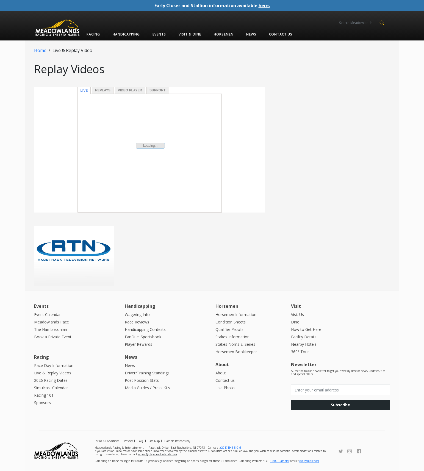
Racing (93, 34)
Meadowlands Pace (51, 321)
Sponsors (42, 402)
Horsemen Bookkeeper (236, 351)
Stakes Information (232, 336)
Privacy (128, 440)
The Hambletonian (50, 329)
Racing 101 (44, 395)
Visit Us (297, 314)
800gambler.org (309, 460)
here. (264, 5)
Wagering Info (137, 314)
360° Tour (300, 351)
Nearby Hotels (304, 344)
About (220, 372)
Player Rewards (138, 344)
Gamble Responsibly (177, 440)
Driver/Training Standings (147, 372)
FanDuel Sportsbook (143, 336)
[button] (382, 22)
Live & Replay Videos (52, 372)
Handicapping (126, 34)
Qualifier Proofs (229, 329)
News (251, 34)
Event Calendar (47, 314)
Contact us (280, 34)
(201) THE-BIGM (230, 447)
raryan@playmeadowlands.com (157, 454)
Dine (295, 321)
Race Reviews (137, 321)
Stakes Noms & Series (235, 344)
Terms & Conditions (107, 440)
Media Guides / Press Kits (147, 387)
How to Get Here (306, 329)
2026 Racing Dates (51, 380)
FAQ (140, 440)
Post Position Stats (142, 380)
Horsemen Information (235, 314)
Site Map (154, 440)
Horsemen (223, 34)
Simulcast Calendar (51, 387)
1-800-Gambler (279, 460)
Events (159, 34)
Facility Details (304, 336)
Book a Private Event (52, 336)
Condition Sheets (230, 321)
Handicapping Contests (145, 329)
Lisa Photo (225, 387)
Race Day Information (53, 365)
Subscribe (340, 404)
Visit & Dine (190, 34)
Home (40, 50)
